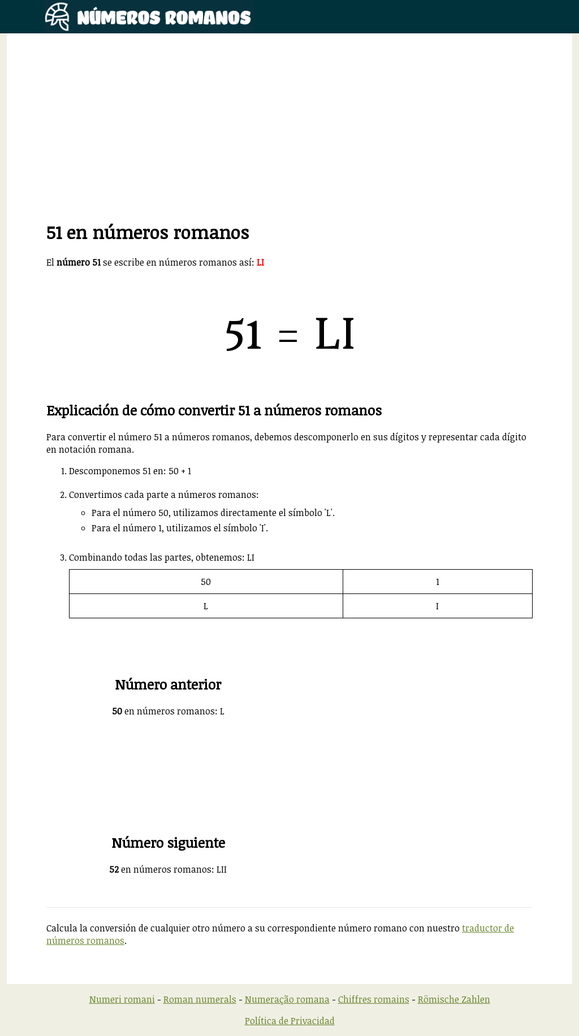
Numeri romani (122, 999)
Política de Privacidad (290, 1021)
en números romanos (163, 711)
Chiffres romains (373, 999)
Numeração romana (287, 999)
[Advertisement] (289, 141)
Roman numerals (199, 999)
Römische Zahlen (454, 999)
